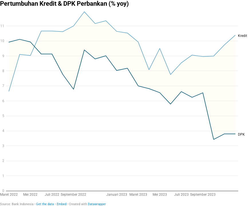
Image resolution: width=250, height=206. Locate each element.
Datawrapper (97, 204)
